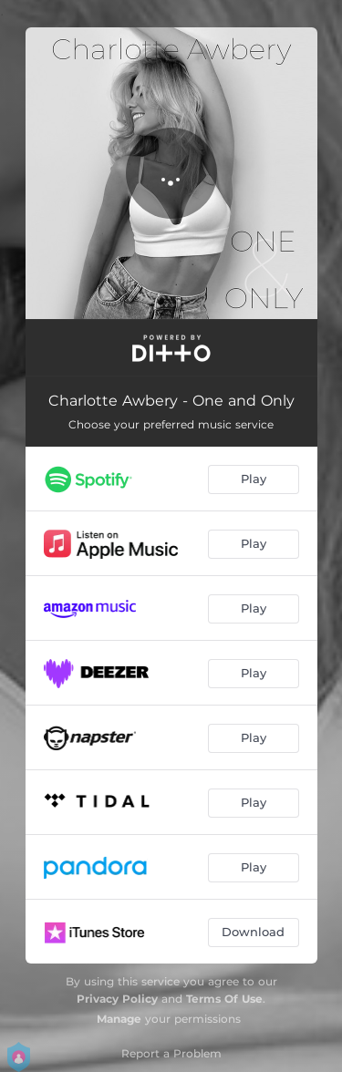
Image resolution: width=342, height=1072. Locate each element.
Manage (119, 1019)
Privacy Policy (117, 998)
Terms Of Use (224, 998)
